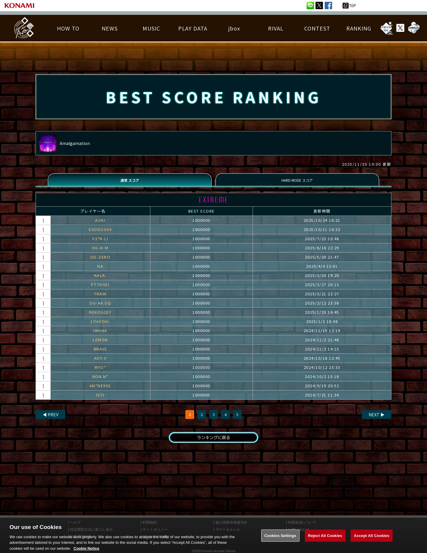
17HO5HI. (100, 326)
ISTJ (100, 399)
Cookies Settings (281, 540)
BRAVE (100, 353)
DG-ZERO (100, 261)
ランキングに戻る (213, 443)
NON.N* (100, 381)
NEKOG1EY (100, 317)
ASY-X (100, 363)
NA (100, 271)
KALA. (100, 280)
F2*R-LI (101, 243)
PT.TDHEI (100, 289)
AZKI (100, 225)
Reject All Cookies (325, 540)
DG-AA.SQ (100, 307)
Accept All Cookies (371, 540)
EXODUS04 (100, 234)
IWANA (100, 335)
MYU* (100, 372)
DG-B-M (100, 252)
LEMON (100, 344)
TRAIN (100, 298)
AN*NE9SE (100, 390)
